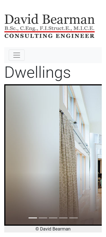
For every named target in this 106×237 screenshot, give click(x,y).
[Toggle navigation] (17, 55)
